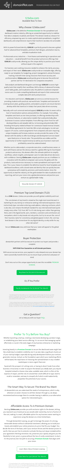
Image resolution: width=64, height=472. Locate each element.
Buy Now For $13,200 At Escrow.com (32, 272)
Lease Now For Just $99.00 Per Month (32, 456)
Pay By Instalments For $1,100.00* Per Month (32, 288)
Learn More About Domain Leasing (32, 449)
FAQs (43, 317)
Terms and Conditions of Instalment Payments (43, 306)
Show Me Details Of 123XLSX (32, 184)
